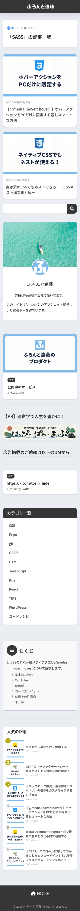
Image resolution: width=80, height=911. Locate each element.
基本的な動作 (24, 674)
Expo (13, 534)
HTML (13, 561)
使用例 (19, 686)
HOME (40, 893)
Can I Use (21, 680)
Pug (12, 580)
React (13, 589)
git (11, 543)
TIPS (12, 598)
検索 (72, 209)
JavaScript (17, 571)
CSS (12, 525)
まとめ (19, 702)
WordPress (17, 607)
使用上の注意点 (25, 696)
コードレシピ (19, 616)
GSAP (13, 552)
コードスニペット (27, 691)
